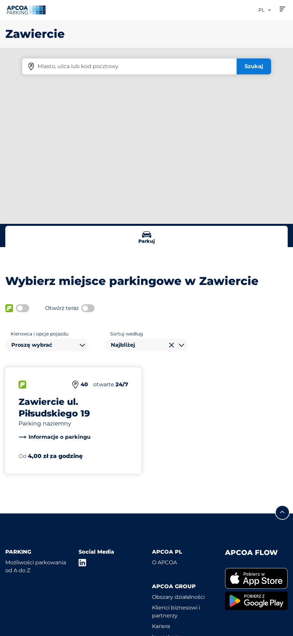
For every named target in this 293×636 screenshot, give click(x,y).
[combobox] (47, 345)
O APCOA (164, 562)
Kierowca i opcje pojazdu (39, 334)
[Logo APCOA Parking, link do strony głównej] (26, 10)
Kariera (161, 626)
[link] (55, 437)
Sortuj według (126, 334)
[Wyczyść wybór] (172, 345)
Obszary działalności (178, 597)
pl (265, 10)
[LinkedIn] (83, 563)
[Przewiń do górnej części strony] (282, 512)
